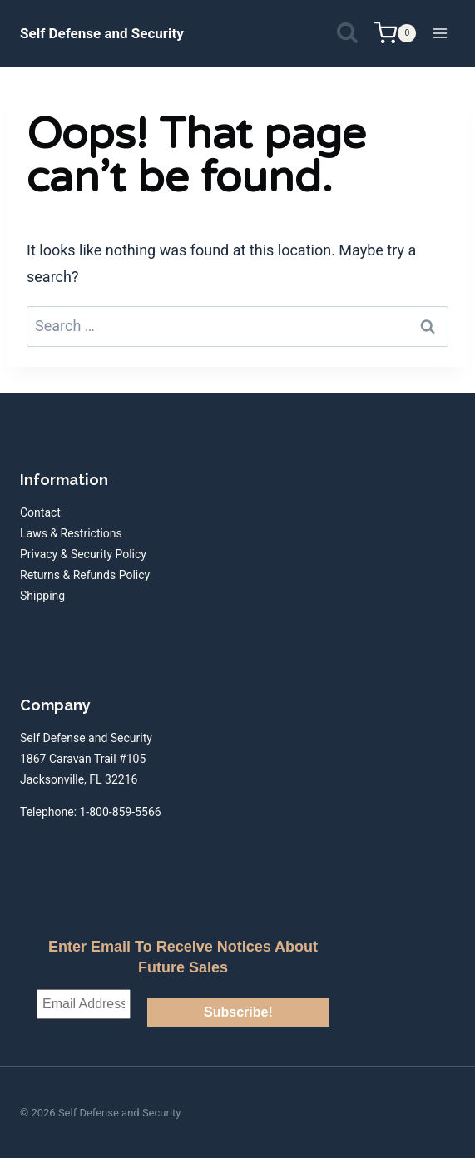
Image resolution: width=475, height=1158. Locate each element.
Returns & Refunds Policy (85, 574)
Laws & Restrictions (71, 533)
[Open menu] (439, 33)
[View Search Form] (347, 33)
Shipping (42, 595)
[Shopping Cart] (395, 33)
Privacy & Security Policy (83, 554)
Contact (40, 512)
